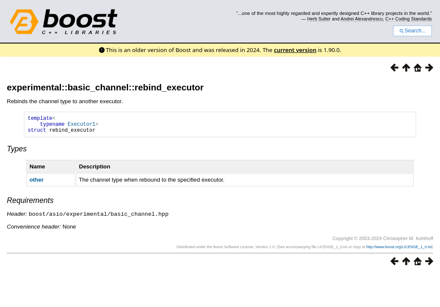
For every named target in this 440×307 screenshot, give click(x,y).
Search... (412, 31)
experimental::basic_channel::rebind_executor (105, 87)
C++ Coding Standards (408, 18)
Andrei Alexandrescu (362, 18)
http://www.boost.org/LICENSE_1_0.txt (399, 250)
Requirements (30, 204)
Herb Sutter (319, 18)
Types (17, 152)
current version (295, 50)
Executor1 (82, 126)
